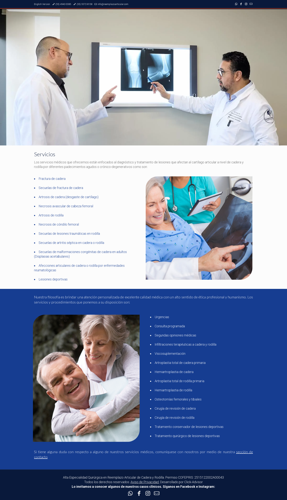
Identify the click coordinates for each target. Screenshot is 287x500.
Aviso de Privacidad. (145, 482)
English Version (42, 4)
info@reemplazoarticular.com (113, 4)
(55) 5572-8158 (84, 4)
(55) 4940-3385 (63, 4)
